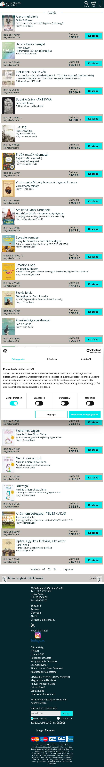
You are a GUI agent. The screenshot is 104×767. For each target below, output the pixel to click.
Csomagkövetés (39, 664)
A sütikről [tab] (86, 359)
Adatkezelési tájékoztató (44, 671)
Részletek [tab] (52, 359)
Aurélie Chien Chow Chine (31, 434)
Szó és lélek (24, 293)
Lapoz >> (68, 569)
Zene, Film (36, 605)
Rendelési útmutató (41, 657)
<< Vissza (36, 569)
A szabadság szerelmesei (33, 320)
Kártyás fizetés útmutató (44, 661)
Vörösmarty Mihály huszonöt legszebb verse (46, 182)
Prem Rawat (23, 47)
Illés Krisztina (24, 130)
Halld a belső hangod (30, 44)
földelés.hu (52, 764)
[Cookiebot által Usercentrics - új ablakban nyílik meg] (88, 351)
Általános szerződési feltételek (47, 668)
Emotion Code (25, 265)
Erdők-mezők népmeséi (32, 155)
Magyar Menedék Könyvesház (10, 5)
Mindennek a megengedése (84, 414)
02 (43, 569)
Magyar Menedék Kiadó (43, 680)
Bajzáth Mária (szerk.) (29, 158)
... (60, 569)
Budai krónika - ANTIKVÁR (34, 99)
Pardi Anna (22, 544)
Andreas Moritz (25, 517)
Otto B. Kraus (24, 20)
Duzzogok (22, 486)
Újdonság (36, 612)
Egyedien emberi (27, 237)
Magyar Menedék (45, 730)
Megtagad (51, 414)
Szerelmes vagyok (28, 431)
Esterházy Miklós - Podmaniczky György (40, 213)
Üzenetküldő (37, 654)
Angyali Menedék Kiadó (43, 683)
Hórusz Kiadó (38, 687)
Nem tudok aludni (28, 458)
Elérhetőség (37, 647)
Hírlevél (35, 650)
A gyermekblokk (27, 16)
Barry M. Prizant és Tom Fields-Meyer (38, 241)
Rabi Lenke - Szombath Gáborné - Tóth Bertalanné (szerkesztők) (55, 75)
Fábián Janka (23, 324)
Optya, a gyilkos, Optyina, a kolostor (41, 541)
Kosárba (93, 35)
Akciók (34, 616)
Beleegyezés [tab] (18, 359)
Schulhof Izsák (24, 103)
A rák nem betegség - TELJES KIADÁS (41, 513)
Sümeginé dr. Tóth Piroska (32, 296)
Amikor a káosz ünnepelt (33, 210)
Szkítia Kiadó (37, 690)
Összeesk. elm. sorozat (43, 619)
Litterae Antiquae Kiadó (43, 694)
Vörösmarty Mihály (27, 186)
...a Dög (21, 127)
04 (55, 569)
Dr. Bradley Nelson (27, 268)
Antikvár (35, 609)
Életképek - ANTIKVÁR (31, 72)
